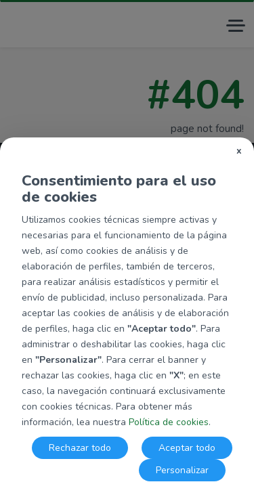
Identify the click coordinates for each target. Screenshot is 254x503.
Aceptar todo (186, 447)
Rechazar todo (80, 447)
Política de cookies (169, 422)
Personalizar (182, 470)
